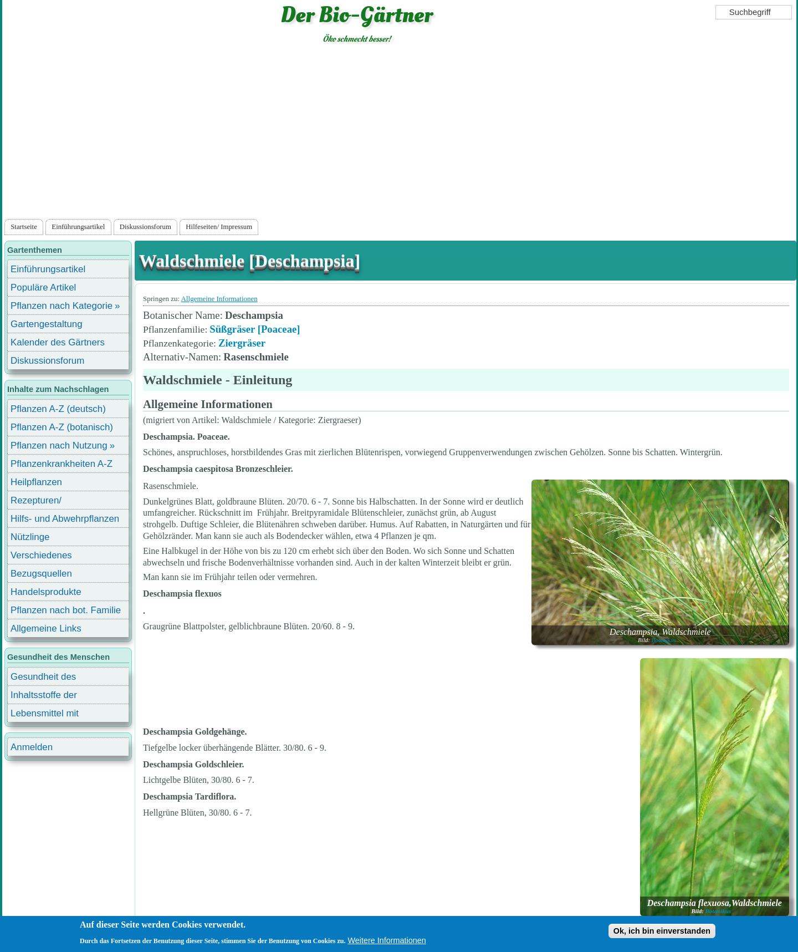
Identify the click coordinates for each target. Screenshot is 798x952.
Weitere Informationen (386, 940)
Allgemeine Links (46, 628)
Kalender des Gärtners (58, 342)
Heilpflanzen (36, 482)
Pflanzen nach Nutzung (59, 445)
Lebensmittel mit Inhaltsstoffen (45, 715)
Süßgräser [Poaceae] (254, 329)
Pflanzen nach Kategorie (61, 306)
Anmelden (32, 747)
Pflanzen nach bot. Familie (66, 610)
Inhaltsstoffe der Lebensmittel (44, 697)
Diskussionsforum (145, 227)
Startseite (24, 227)
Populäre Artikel (43, 287)
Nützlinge (30, 537)
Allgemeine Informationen (219, 298)
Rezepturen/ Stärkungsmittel (43, 502)
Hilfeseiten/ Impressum (219, 227)
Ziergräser (241, 343)
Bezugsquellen (41, 573)
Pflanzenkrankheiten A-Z (61, 464)
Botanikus (664, 640)
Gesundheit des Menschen (43, 678)
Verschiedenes (41, 555)
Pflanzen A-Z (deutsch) (58, 409)
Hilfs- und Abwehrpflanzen (65, 518)
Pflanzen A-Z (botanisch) (62, 427)
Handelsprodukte (46, 592)
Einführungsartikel (78, 227)
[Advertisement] (399, 133)
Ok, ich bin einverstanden (661, 930)
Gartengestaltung (47, 324)
